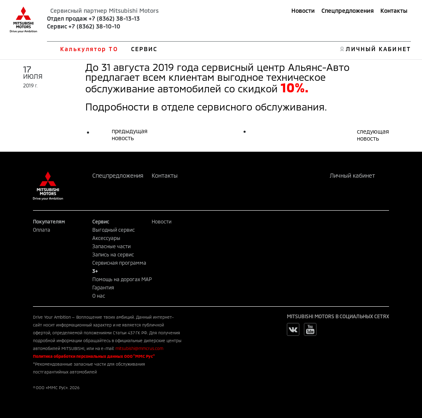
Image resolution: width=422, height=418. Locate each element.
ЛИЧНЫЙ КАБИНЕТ (378, 48)
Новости (303, 10)
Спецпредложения (347, 10)
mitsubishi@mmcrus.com (139, 348)
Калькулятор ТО (88, 48)
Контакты (394, 10)
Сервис (57, 26)
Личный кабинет (352, 175)
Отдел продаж (67, 18)
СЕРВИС (144, 48)
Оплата (41, 229)
